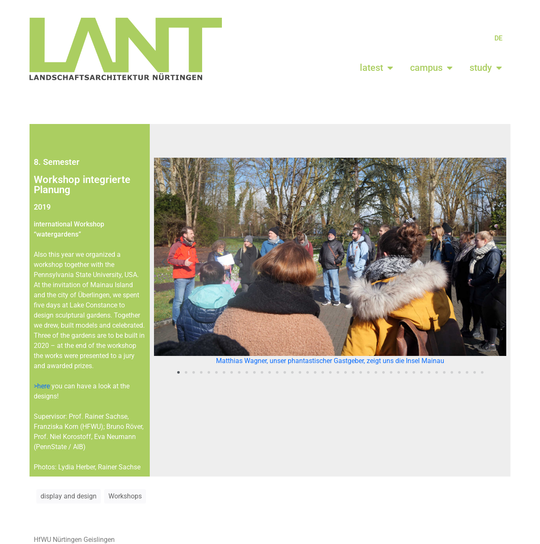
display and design (68, 496)
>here (42, 386)
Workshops (125, 496)
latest (376, 68)
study (486, 68)
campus (431, 68)
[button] (163, 262)
